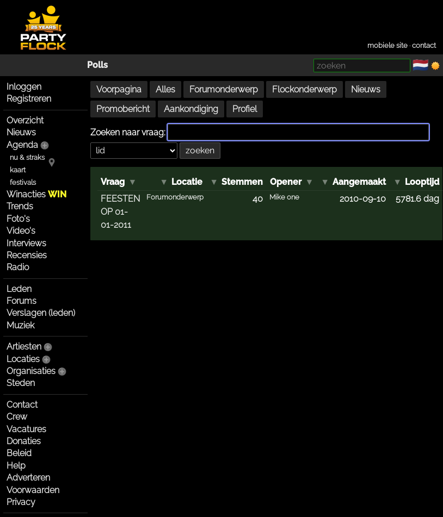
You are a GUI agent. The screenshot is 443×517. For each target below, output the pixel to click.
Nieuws (21, 132)
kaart (18, 170)
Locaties (23, 359)
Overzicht (25, 120)
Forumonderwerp (223, 89)
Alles (165, 89)
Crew (17, 417)
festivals (23, 182)
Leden (19, 289)
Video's (21, 231)
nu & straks (27, 157)
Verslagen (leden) (41, 313)
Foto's (18, 219)
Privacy (21, 502)
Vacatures (26, 429)
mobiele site (387, 45)
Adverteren (28, 477)
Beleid (19, 453)
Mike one (284, 197)
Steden (21, 383)
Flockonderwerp (304, 89)
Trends (20, 206)
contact (424, 45)
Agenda (22, 145)
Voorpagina (118, 89)
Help (16, 465)
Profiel (244, 109)
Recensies (27, 255)
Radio (18, 267)
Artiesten (24, 346)
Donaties (24, 441)
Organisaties (31, 371)
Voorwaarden (33, 490)
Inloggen (24, 87)
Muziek (20, 325)
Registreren (29, 99)
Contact (22, 405)
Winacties (36, 194)
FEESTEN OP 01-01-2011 (120, 212)
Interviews (26, 243)
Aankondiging (191, 109)
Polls (97, 65)
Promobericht (123, 109)
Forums (21, 301)
